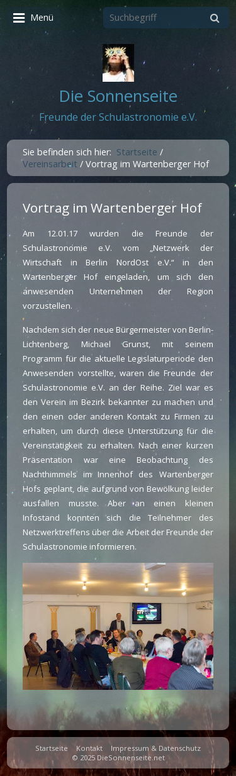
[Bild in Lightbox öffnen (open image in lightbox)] (118, 626)
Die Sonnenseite (118, 96)
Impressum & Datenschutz (156, 748)
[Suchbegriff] (166, 17)
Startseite (136, 152)
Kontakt (89, 748)
